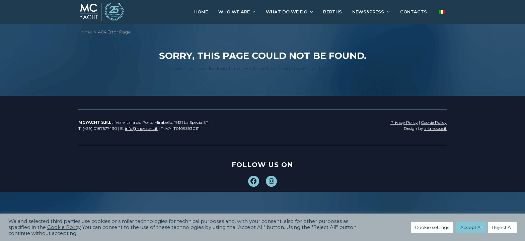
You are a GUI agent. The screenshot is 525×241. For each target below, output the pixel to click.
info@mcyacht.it (141, 128)
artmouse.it (435, 128)
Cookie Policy (64, 227)
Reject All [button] (502, 227)
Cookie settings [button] (432, 227)
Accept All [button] (471, 227)
